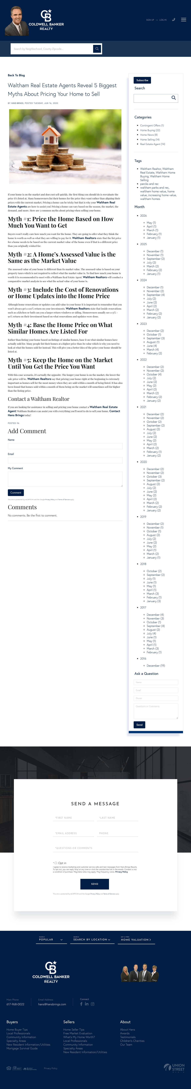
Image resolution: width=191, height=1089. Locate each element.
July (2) (151, 262)
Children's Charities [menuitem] (132, 1041)
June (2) (152, 302)
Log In (162, 20)
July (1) (151, 578)
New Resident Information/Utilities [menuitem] (28, 1044)
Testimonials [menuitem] (127, 1037)
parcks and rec (149, 184)
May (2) (151, 385)
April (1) (151, 226)
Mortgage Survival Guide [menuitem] (22, 1048)
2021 (143, 407)
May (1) (151, 222)
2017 (143, 607)
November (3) (155, 618)
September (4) (156, 295)
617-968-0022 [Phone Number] (15, 1004)
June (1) (151, 582)
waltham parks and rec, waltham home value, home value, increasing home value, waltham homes (158, 193)
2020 (143, 462)
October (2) (154, 422)
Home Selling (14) (149, 139)
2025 (143, 244)
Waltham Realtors (84, 238)
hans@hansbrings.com (52, 1004)
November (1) (155, 255)
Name (11, 439)
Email (11, 454)
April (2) (152, 306)
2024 (143, 280)
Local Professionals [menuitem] (18, 1033)
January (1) (153, 238)
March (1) (152, 230)
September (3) (156, 338)
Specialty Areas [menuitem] (16, 1041)
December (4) (155, 615)
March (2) (153, 266)
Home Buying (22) (150, 130)
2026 (143, 215)
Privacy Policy (50, 499)
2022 (143, 359)
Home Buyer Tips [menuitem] (17, 1029)
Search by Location (90, 940)
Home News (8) (149, 134)
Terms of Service (64, 499)
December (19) (156, 665)
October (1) (154, 334)
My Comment (15, 468)
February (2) (154, 270)
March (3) (153, 593)
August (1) (153, 342)
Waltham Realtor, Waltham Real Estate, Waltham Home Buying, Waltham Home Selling (157, 174)
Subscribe (142, 80)
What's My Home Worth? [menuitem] (79, 1037)
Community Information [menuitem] (21, 1037)
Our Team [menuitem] (126, 1044)
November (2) (155, 291)
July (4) (151, 633)
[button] (97, 49)
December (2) (155, 331)
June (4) (152, 346)
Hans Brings (17, 103)
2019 (143, 517)
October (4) (154, 374)
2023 (143, 324)
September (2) (156, 259)
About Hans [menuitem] (127, 1029)
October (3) (154, 476)
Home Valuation (135, 940)
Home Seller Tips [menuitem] (73, 1029)
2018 (143, 564)
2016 (143, 658)
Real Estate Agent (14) (152, 144)
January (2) (154, 317)
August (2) (153, 429)
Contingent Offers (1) (152, 125)
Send (94, 884)
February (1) (154, 234)
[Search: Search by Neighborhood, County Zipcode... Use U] (53, 49)
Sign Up (150, 20)
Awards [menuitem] (125, 1033)
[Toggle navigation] (183, 19)
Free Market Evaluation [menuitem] (77, 1033)
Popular (46, 940)
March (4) (153, 349)
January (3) (154, 601)
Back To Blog (16, 75)
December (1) (155, 251)
